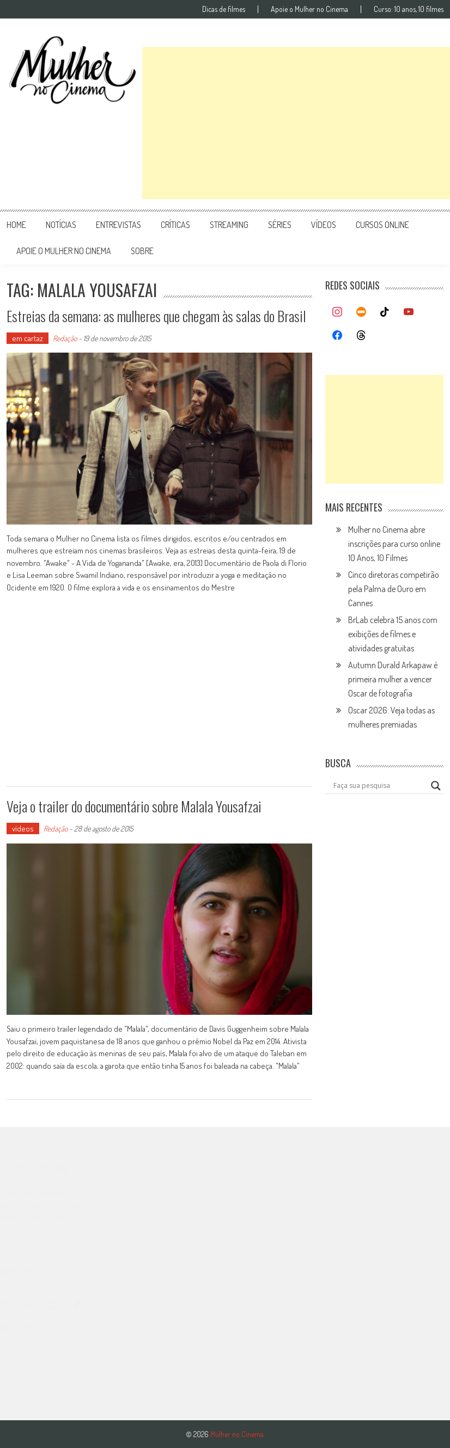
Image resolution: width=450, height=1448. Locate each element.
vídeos (323, 224)
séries (279, 224)
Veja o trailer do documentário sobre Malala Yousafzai (134, 806)
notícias (61, 224)
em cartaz (27, 338)
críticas (175, 224)
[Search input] (379, 785)
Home (16, 224)
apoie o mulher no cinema (63, 250)
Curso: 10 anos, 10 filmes (408, 9)
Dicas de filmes (223, 9)
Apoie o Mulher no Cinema (309, 9)
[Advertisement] (296, 123)
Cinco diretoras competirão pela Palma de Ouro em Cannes (393, 588)
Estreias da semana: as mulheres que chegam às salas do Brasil (156, 315)
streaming (229, 224)
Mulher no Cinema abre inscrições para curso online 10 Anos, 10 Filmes (394, 543)
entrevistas (118, 224)
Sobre (142, 250)
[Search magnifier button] (435, 785)
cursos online (382, 224)
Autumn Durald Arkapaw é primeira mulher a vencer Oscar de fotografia (392, 679)
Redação (65, 338)
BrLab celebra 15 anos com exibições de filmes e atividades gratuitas (392, 634)
